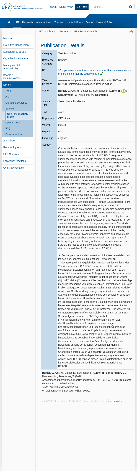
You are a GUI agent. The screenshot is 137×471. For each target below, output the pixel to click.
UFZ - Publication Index (17, 115)
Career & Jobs (104, 22)
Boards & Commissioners (11, 76)
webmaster (116, 401)
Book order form (14, 134)
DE (78, 6)
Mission (7, 38)
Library (7, 84)
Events (89, 22)
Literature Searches (16, 102)
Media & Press (74, 22)
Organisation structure (15, 58)
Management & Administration (11, 67)
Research (27, 22)
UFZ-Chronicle (11, 154)
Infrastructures (43, 22)
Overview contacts (13, 167)
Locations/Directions (14, 161)
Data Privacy (66, 6)
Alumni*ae (9, 140)
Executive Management (16, 45)
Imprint (52, 6)
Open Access (13, 122)
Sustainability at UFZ (14, 51)
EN (85, 6)
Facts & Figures (12, 147)
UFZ (16, 22)
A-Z (8, 96)
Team (9, 90)
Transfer (59, 22)
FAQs (9, 128)
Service (10, 108)
